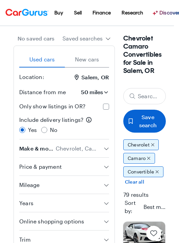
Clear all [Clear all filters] (134, 182)
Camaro (139, 158)
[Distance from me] (90, 92)
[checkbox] (106, 107)
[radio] (22, 130)
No (53, 130)
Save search (143, 121)
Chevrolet (141, 145)
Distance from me (42, 92)
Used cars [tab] (42, 59)
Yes (32, 130)
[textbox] (155, 207)
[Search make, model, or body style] (144, 96)
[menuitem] (59, 13)
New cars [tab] (87, 59)
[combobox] (86, 38)
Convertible (143, 172)
